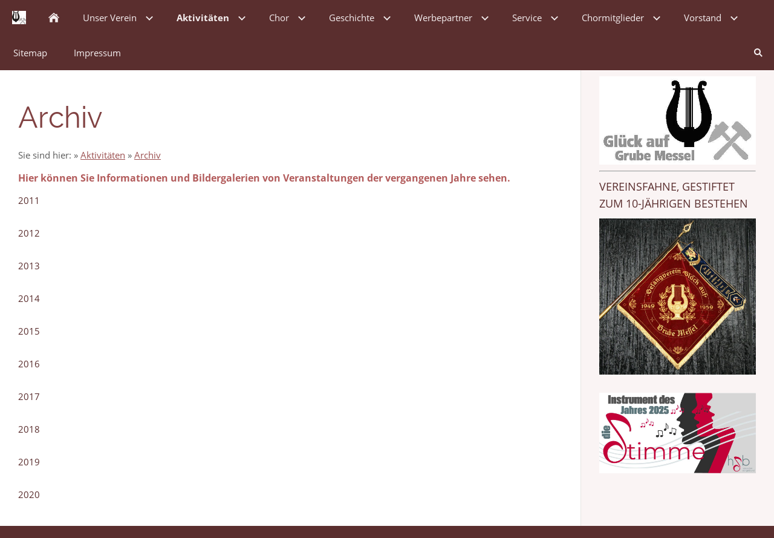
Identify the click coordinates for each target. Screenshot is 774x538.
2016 (29, 364)
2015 (29, 331)
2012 (29, 233)
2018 (29, 429)
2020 (29, 494)
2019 (29, 462)
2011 (29, 200)
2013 (29, 266)
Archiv (147, 155)
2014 (29, 298)
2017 (29, 396)
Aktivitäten (102, 155)
